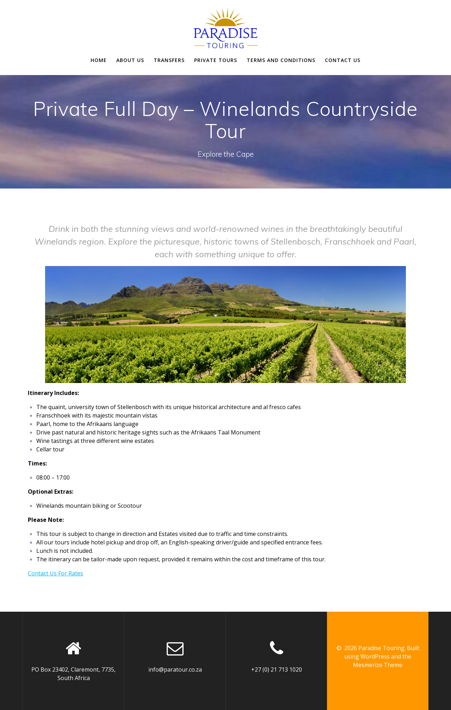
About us (130, 60)
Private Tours (215, 60)
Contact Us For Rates (55, 573)
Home (99, 60)
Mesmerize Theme (377, 665)
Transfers (169, 60)
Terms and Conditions (281, 60)
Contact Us (342, 60)
